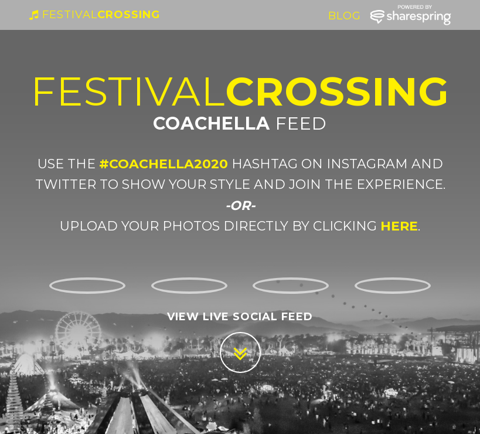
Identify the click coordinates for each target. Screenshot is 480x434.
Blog (344, 27)
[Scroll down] (240, 352)
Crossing (94, 26)
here (397, 226)
